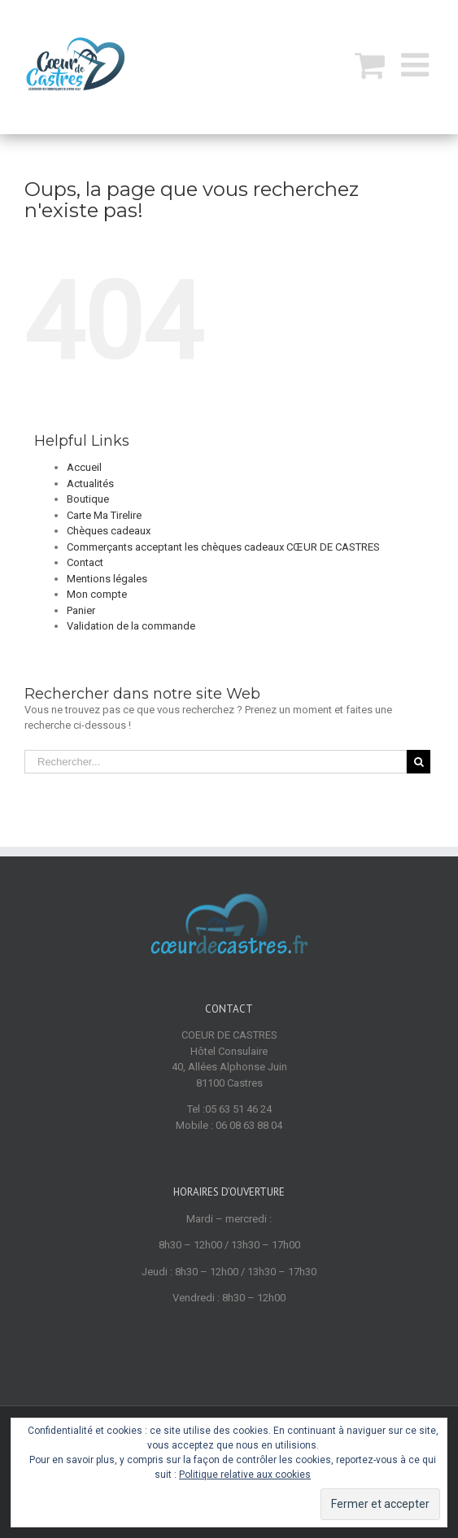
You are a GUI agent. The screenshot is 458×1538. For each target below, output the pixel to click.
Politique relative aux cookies (245, 1474)
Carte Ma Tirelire (104, 515)
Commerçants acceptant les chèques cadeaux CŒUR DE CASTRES (223, 547)
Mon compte (97, 594)
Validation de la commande (131, 626)
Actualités (90, 483)
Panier (81, 610)
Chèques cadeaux (108, 531)
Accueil (84, 467)
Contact (85, 562)
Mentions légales (107, 579)
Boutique (88, 499)
